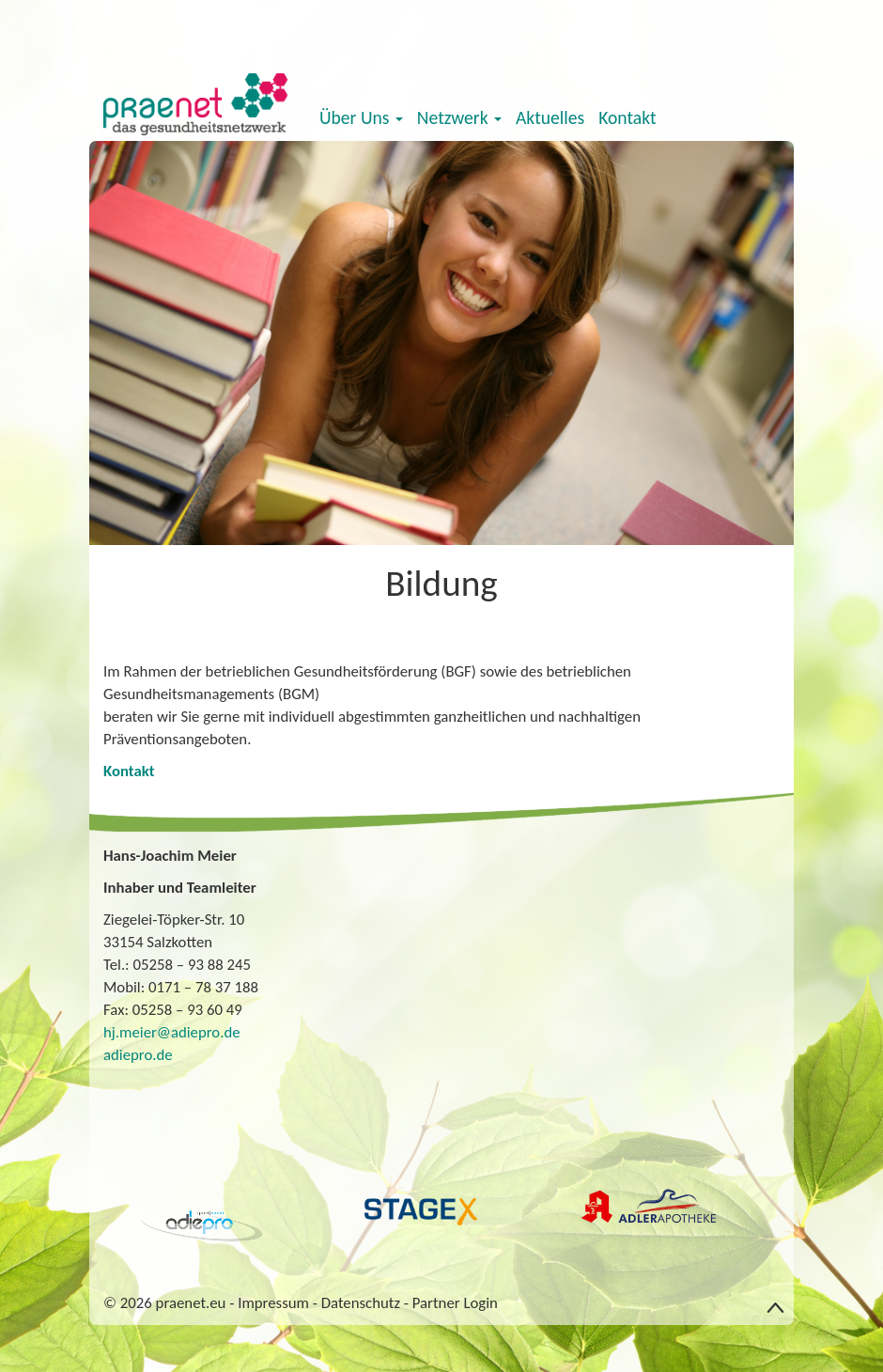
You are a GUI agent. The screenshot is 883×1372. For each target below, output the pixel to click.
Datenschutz (360, 1303)
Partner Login (455, 1303)
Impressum (273, 1303)
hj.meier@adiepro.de (171, 1032)
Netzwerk (459, 117)
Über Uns (361, 117)
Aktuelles (550, 117)
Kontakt (627, 117)
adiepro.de (138, 1055)
